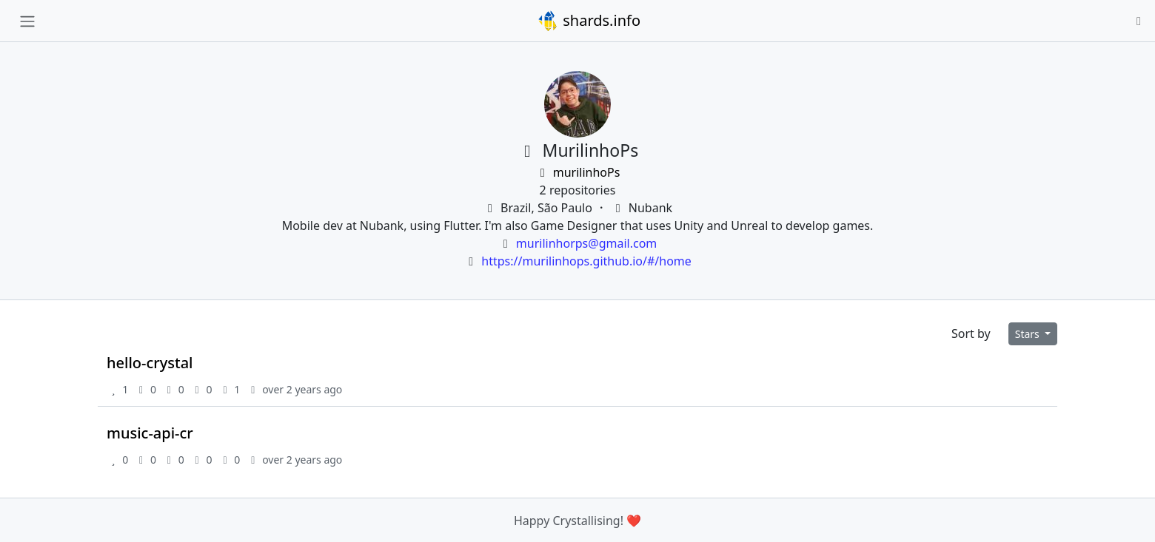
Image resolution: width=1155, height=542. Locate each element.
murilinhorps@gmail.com (586, 243)
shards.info (588, 21)
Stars (1028, 334)
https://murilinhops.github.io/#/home (586, 261)
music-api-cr (150, 433)
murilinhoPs (577, 172)
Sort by (971, 333)
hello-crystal (150, 363)
